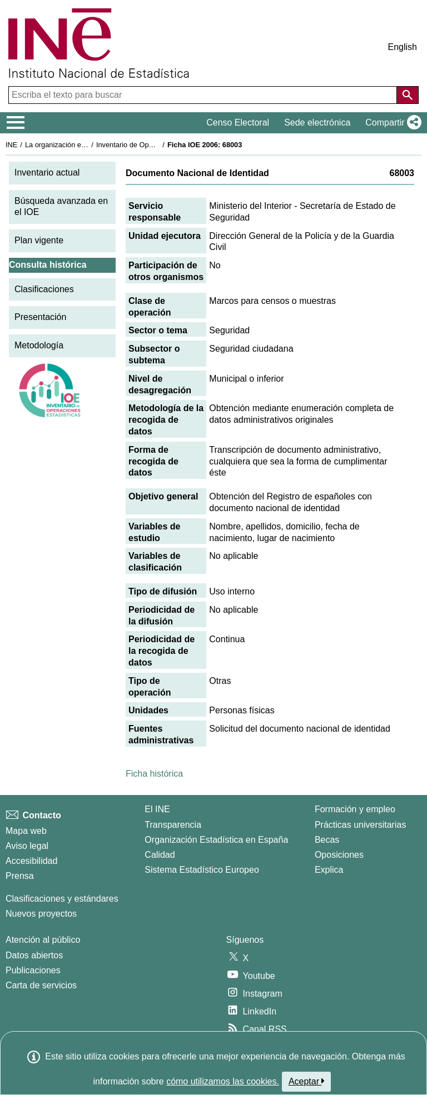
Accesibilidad (31, 861)
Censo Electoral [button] (237, 122)
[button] (391, 123)
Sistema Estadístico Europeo (202, 869)
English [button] (402, 47)
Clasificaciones (44, 289)
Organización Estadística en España (216, 839)
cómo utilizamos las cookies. (222, 1081)
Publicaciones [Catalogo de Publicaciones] (33, 970)
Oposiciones (339, 854)
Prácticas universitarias (360, 824)
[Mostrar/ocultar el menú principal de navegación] (16, 123)
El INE (157, 809)
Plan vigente (38, 240)
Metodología (38, 345)
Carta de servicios (41, 985)
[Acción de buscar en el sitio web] (407, 95)
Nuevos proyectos (41, 913)
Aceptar (307, 1081)
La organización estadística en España (86, 145)
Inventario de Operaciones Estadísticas (158, 145)
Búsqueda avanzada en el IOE (61, 206)
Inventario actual (47, 172)
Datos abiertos (34, 955)
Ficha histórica (154, 773)
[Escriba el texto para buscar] (203, 95)
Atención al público (43, 939)
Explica (329, 869)
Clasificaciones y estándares (62, 898)
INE (11, 145)
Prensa (20, 876)
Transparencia (173, 824)
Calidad (160, 854)
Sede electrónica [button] (317, 122)
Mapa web (26, 831)
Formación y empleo (355, 809)
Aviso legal (27, 846)
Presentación (40, 317)
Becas (327, 839)
